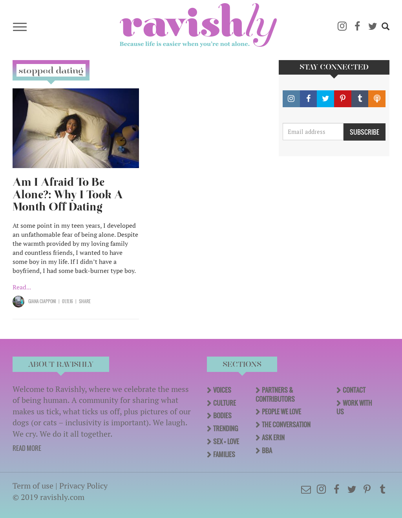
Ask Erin (273, 437)
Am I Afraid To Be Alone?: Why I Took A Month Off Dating (68, 194)
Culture (224, 403)
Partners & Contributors (275, 394)
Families (224, 454)
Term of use (33, 485)
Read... (22, 287)
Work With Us (354, 407)
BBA (267, 450)
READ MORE (27, 448)
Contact (354, 390)
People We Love (281, 411)
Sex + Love (226, 441)
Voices (222, 390)
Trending (225, 428)
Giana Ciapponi (42, 301)
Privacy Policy (83, 485)
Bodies (222, 415)
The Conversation (286, 424)
